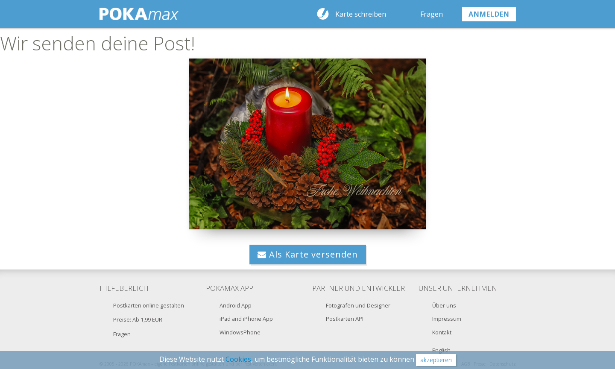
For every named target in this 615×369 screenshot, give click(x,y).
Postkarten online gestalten (148, 305)
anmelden (489, 14)
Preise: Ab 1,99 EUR (137, 319)
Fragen (431, 14)
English (441, 350)
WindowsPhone (240, 332)
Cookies (238, 359)
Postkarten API (344, 318)
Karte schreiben (360, 14)
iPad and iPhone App (246, 318)
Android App (236, 305)
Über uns (444, 305)
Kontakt (441, 332)
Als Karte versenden (308, 254)
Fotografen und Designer (358, 305)
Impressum (446, 318)
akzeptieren (436, 360)
